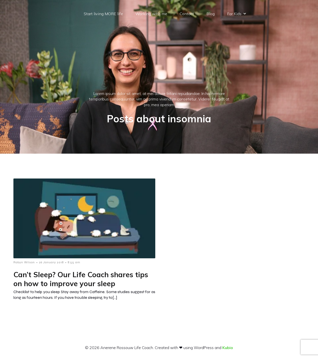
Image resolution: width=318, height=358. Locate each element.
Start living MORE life (103, 13)
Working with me (151, 13)
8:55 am (74, 262)
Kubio (227, 347)
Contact (187, 13)
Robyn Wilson (24, 262)
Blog (210, 13)
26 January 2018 (51, 262)
